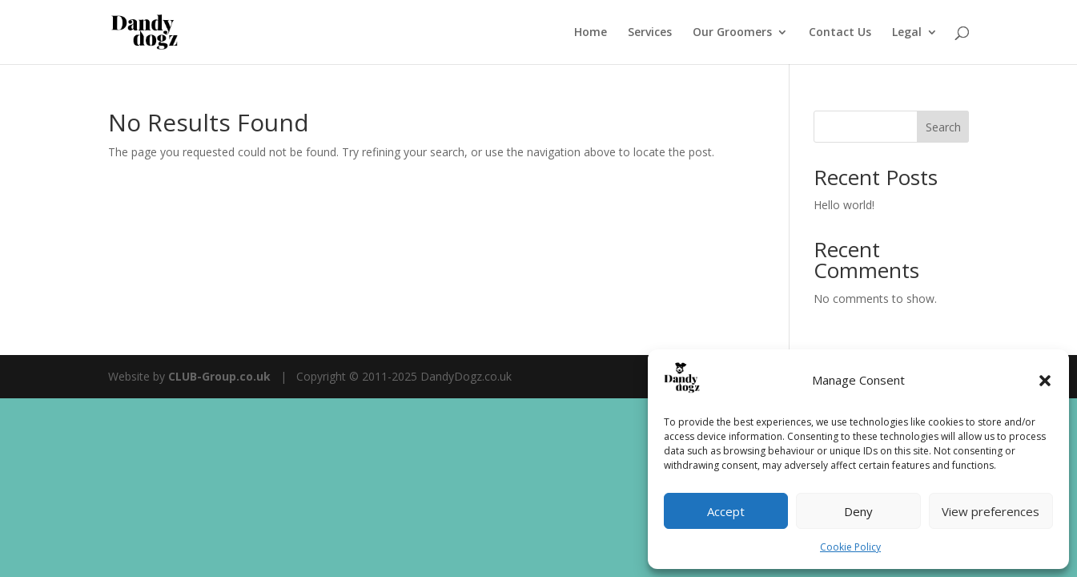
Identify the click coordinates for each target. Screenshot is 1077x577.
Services (650, 32)
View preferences (990, 511)
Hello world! (844, 204)
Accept (726, 511)
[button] (1045, 381)
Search (943, 127)
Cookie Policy (850, 547)
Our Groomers (732, 32)
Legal (907, 32)
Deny (858, 511)
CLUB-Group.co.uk (219, 376)
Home (590, 32)
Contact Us (840, 32)
